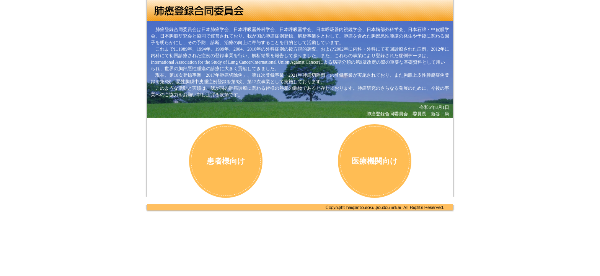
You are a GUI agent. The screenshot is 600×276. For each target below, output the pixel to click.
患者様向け (226, 161)
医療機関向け (375, 161)
